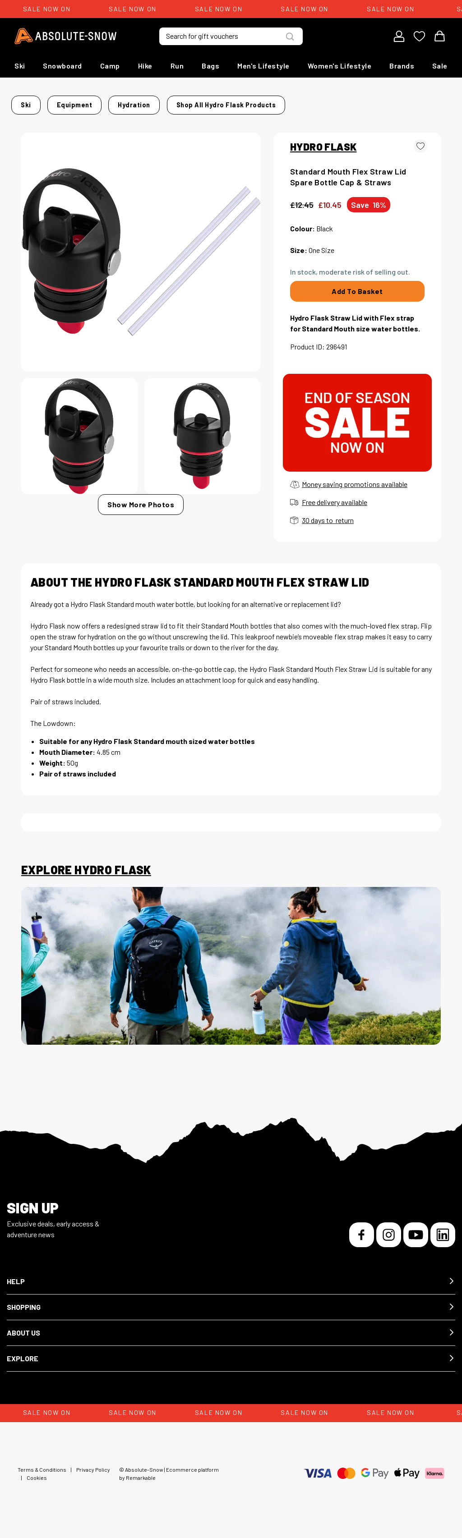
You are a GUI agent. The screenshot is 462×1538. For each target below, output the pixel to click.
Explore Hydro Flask (86, 878)
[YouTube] (415, 1242)
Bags (210, 65)
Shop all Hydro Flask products (75, 115)
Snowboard (62, 65)
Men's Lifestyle (263, 65)
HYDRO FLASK (323, 154)
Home (30, 102)
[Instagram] (388, 1242)
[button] (231, 1289)
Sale (440, 65)
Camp (110, 65)
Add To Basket (357, 299)
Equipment (90, 102)
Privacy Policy (93, 1477)
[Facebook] (361, 1242)
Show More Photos (140, 512)
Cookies (37, 1485)
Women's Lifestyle (340, 65)
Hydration (135, 102)
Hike (145, 65)
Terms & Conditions (42, 1477)
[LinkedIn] (442, 1242)
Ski (19, 65)
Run (177, 65)
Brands (401, 65)
